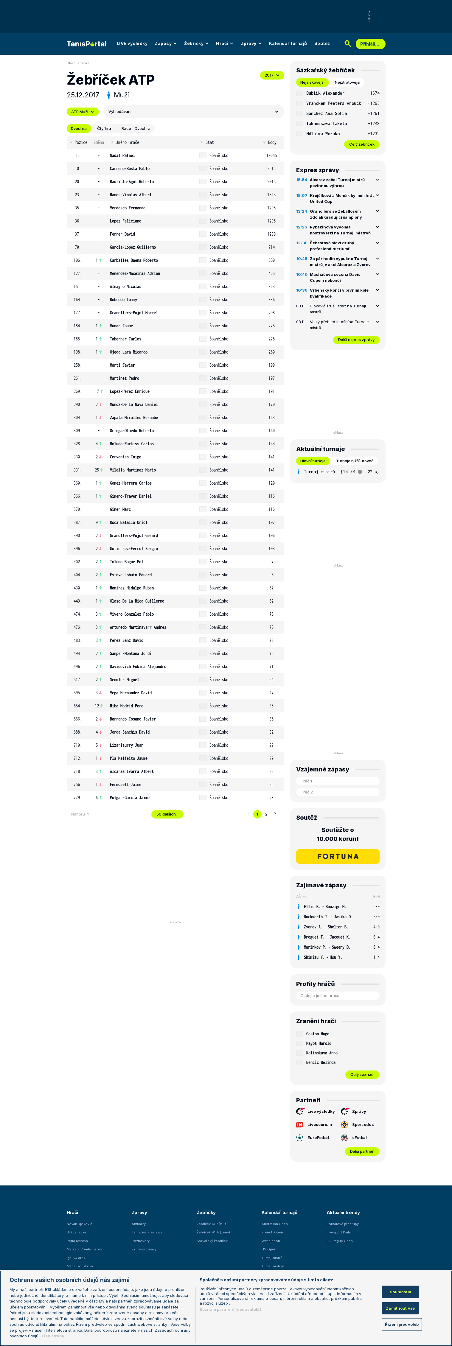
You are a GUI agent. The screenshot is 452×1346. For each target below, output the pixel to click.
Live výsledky (315, 1111)
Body (269, 142)
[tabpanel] (338, 118)
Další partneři (362, 1151)
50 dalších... (167, 814)
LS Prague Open (340, 1241)
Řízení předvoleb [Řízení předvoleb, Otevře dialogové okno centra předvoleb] (402, 1324)
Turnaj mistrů (272, 1258)
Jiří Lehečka (76, 1232)
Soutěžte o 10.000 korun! (338, 834)
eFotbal (354, 1137)
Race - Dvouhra (136, 128)
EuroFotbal (312, 1137)
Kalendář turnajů (288, 43)
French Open (272, 1232)
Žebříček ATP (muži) (213, 1224)
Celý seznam (362, 1074)
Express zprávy (144, 1249)
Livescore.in (314, 1125)
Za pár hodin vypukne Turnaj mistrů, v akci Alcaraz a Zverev (340, 261)
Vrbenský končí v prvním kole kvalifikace (339, 293)
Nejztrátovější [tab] (347, 82)
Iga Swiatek (76, 1258)
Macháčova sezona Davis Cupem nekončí (335, 277)
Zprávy (251, 43)
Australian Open (275, 1224)
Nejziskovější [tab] (312, 82)
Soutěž (322, 43)
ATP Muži (82, 111)
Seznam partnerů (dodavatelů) (230, 1309)
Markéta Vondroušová (84, 1249)
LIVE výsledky (132, 43)
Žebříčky (196, 43)
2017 (272, 75)
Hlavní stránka (78, 63)
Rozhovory (141, 1241)
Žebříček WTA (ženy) (213, 1232)
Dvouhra (79, 128)
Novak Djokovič (79, 1224)
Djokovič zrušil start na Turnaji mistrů (338, 309)
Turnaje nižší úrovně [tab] (355, 460)
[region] (226, 1308)
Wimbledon (271, 1241)
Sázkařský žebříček (212, 1241)
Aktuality (139, 1224)
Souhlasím (400, 1291)
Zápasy (166, 43)
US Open (269, 1249)
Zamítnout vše (400, 1307)
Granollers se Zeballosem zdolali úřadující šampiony (336, 214)
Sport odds (357, 1124)
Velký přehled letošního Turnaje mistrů (339, 324)
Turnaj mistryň (273, 1266)
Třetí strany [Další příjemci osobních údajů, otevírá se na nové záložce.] (52, 1335)
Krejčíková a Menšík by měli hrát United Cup (342, 198)
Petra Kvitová (77, 1241)
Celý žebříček (362, 144)
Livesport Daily (339, 1232)
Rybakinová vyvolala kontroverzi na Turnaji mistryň (340, 230)
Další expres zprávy (356, 339)
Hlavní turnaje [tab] (313, 460)
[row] (175, 155)
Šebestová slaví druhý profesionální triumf (332, 245)
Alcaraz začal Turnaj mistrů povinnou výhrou (337, 182)
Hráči (225, 43)
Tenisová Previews (147, 1232)
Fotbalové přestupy (343, 1224)
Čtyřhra (104, 128)
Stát (206, 142)
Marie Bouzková (80, 1266)
